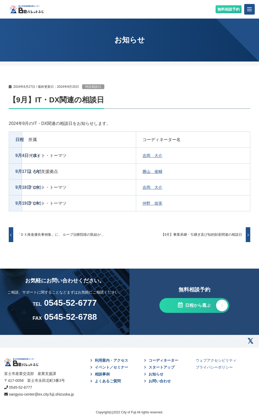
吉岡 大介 (153, 155)
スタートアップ (162, 367)
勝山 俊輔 (153, 171)
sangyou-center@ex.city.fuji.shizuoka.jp (41, 394)
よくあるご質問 (108, 381)
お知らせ (156, 374)
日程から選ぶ (197, 305)
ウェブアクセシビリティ (216, 360)
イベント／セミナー (111, 367)
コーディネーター (163, 360)
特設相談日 (93, 87)
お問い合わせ (160, 381)
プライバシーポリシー (214, 367)
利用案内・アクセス (111, 360)
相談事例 (102, 374)
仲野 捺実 (153, 203)
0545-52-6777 (20, 387)
